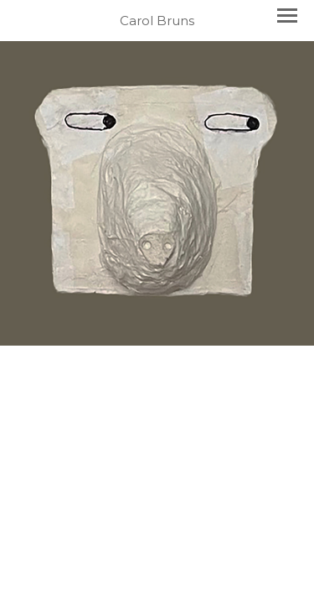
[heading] (157, 21)
